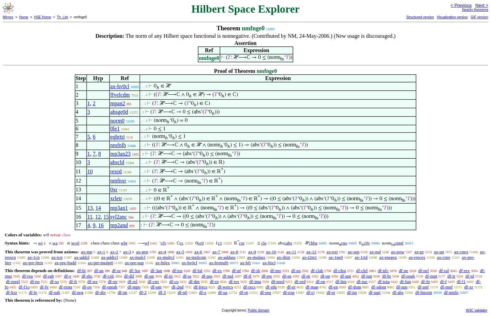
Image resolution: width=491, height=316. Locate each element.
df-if (247, 276)
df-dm (194, 281)
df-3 (162, 292)
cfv (163, 243)
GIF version (479, 17)
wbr (124, 243)
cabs (288, 243)
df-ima (255, 281)
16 (101, 225)
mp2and (119, 225)
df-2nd (177, 286)
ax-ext (332, 251)
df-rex (464, 270)
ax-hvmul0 (218, 262)
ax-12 (312, 251)
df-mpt (431, 276)
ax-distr (284, 257)
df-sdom (378, 286)
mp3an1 (119, 208)
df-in (168, 276)
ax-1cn (34, 257)
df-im (352, 292)
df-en (333, 286)
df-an (98, 270)
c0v (366, 243)
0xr (113, 189)
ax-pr (419, 251)
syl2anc (118, 217)
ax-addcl (82, 257)
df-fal (197, 270)
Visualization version (452, 17)
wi (40, 243)
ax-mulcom (196, 257)
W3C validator (476, 310)
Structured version (420, 17)
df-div (100, 292)
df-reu (27, 276)
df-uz (222, 292)
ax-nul (375, 251)
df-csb (108, 276)
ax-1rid (361, 257)
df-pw (267, 276)
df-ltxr (11, 292)
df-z (202, 292)
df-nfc (383, 270)
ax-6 (198, 251)
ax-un (439, 251)
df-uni (345, 276)
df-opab (408, 276)
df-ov (87, 286)
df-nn (122, 292)
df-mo (275, 270)
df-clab (317, 270)
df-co (173, 281)
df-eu (295, 270)
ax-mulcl (137, 257)
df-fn (425, 281)
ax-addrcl (109, 257)
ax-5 (180, 251)
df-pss (207, 276)
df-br (386, 276)
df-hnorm (423, 292)
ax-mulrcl (166, 257)
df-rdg (271, 286)
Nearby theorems (475, 10)
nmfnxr (118, 181)
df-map (312, 286)
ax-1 (101, 251)
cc (182, 243)
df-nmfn (451, 292)
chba (313, 243)
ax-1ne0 (336, 257)
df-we (92, 281)
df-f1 (461, 281)
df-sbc (87, 276)
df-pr (305, 276)
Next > (481, 5)
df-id (469, 276)
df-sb (255, 270)
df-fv (44, 286)
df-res (234, 281)
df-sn (287, 276)
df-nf (236, 270)
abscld (117, 162)
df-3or (134, 270)
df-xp (112, 281)
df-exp (289, 292)
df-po (35, 281)
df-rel (132, 281)
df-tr (451, 276)
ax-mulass (256, 257)
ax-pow (397, 251)
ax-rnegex (388, 257)
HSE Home (42, 17)
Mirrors (8, 17)
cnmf (399, 243)
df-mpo (134, 286)
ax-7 (216, 251)
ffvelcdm (120, 95)
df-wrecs (225, 286)
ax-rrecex (416, 257)
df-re (331, 292)
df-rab (48, 276)
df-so (54, 281)
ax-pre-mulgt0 (100, 262)
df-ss (187, 276)
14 (98, 208)
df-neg (78, 292)
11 (89, 217)
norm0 (117, 121)
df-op (325, 276)
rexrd (116, 171)
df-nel (423, 270)
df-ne (403, 270)
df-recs (249, 286)
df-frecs (200, 286)
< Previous (461, 5)
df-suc (362, 281)
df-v (68, 276)
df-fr (73, 281)
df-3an (156, 270)
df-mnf (446, 286)
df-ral (444, 270)
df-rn (214, 281)
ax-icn (56, 257)
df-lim (341, 281)
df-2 (143, 292)
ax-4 (162, 251)
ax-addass (226, 257)
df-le (33, 292)
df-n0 (182, 292)
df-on (320, 281)
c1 (220, 243)
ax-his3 (269, 262)
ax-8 (234, 251)
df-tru (177, 270)
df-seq (265, 292)
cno (344, 243)
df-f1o (24, 286)
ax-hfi (245, 262)
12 (98, 217)
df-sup (401, 286)
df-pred (277, 281)
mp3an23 (120, 154)
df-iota (384, 281)
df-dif (129, 276)
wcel (75, 243)
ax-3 (127, 251)
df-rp (243, 292)
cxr (242, 243)
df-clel (362, 270)
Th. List (62, 17)
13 (90, 208)
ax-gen (142, 251)
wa (55, 243)
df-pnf (423, 286)
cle (263, 243)
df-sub (54, 292)
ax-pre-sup (134, 262)
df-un (149, 276)
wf (147, 243)
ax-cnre (443, 257)
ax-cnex (461, 251)
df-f (443, 281)
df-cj (310, 292)
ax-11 (291, 251)
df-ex (217, 270)
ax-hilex (162, 262)
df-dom (354, 286)
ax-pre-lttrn (33, 262)
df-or (116, 270)
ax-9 (252, 251)
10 (90, 171)
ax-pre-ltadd (65, 262)
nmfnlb (118, 145)
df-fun (405, 281)
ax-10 (271, 251)
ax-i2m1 (309, 257)
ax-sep (353, 251)
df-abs (398, 292)
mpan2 (117, 103)
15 (106, 217)
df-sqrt (375, 292)
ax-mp (86, 251)
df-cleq (339, 270)
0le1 (115, 128)
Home (23, 17)
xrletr (116, 198)
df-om (156, 286)
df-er (291, 286)
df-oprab (109, 286)
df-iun (366, 276)
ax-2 (114, 251)
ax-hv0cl (119, 86)
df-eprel (13, 281)
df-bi (81, 270)
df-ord (300, 281)
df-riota (65, 286)
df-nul (228, 276)
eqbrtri (117, 137)
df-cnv (153, 281)
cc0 (201, 243)
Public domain (258, 310)
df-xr (468, 286)
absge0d (119, 112)
